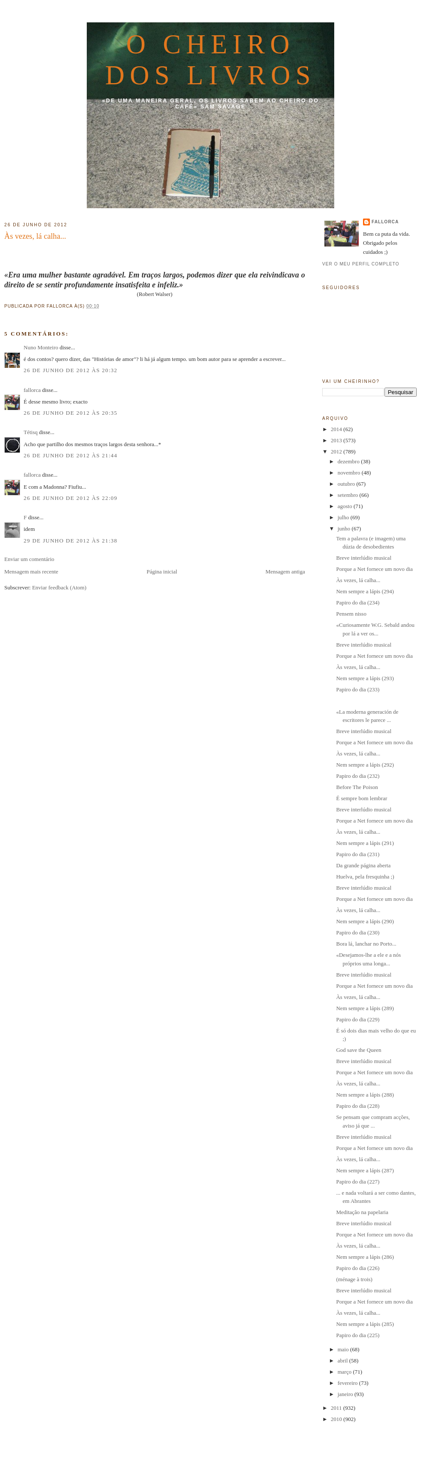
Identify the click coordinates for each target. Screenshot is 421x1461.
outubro (347, 484)
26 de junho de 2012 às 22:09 (70, 498)
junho (345, 528)
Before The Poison (357, 787)
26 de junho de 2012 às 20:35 (70, 413)
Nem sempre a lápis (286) (365, 1257)
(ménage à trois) (355, 1279)
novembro (350, 472)
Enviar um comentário (29, 559)
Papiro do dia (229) (357, 1019)
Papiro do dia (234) (357, 602)
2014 (337, 429)
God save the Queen (358, 1050)
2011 (337, 1408)
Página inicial (161, 571)
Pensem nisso (351, 613)
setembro (349, 495)
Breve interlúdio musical (363, 558)
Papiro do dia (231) (357, 854)
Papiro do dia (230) (357, 932)
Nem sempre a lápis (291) (365, 843)
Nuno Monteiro (41, 347)
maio (344, 1349)
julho (344, 517)
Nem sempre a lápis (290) (365, 921)
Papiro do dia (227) (357, 1181)
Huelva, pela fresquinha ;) (365, 876)
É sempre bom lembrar (361, 798)
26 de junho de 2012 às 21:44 (70, 455)
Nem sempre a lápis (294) (365, 591)
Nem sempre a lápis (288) (365, 1094)
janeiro (346, 1394)
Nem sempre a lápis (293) (365, 678)
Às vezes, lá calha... (35, 236)
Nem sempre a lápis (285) (365, 1324)
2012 (337, 451)
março (345, 1372)
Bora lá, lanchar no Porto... (366, 943)
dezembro (349, 461)
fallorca (32, 390)
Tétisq (31, 432)
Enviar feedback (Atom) (59, 587)
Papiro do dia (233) (357, 689)
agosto (346, 506)
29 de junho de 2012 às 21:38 (70, 540)
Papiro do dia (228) (357, 1106)
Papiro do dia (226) (357, 1268)
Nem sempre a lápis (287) (365, 1170)
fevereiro (348, 1383)
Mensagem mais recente (31, 571)
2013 (337, 440)
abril (343, 1360)
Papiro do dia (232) (357, 776)
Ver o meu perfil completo (361, 264)
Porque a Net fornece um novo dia (374, 569)
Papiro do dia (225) (357, 1335)
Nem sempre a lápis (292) (365, 764)
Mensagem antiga (285, 571)
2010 (337, 1419)
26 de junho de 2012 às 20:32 (70, 370)
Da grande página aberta (363, 865)
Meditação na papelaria (362, 1212)
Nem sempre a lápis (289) (365, 1008)
